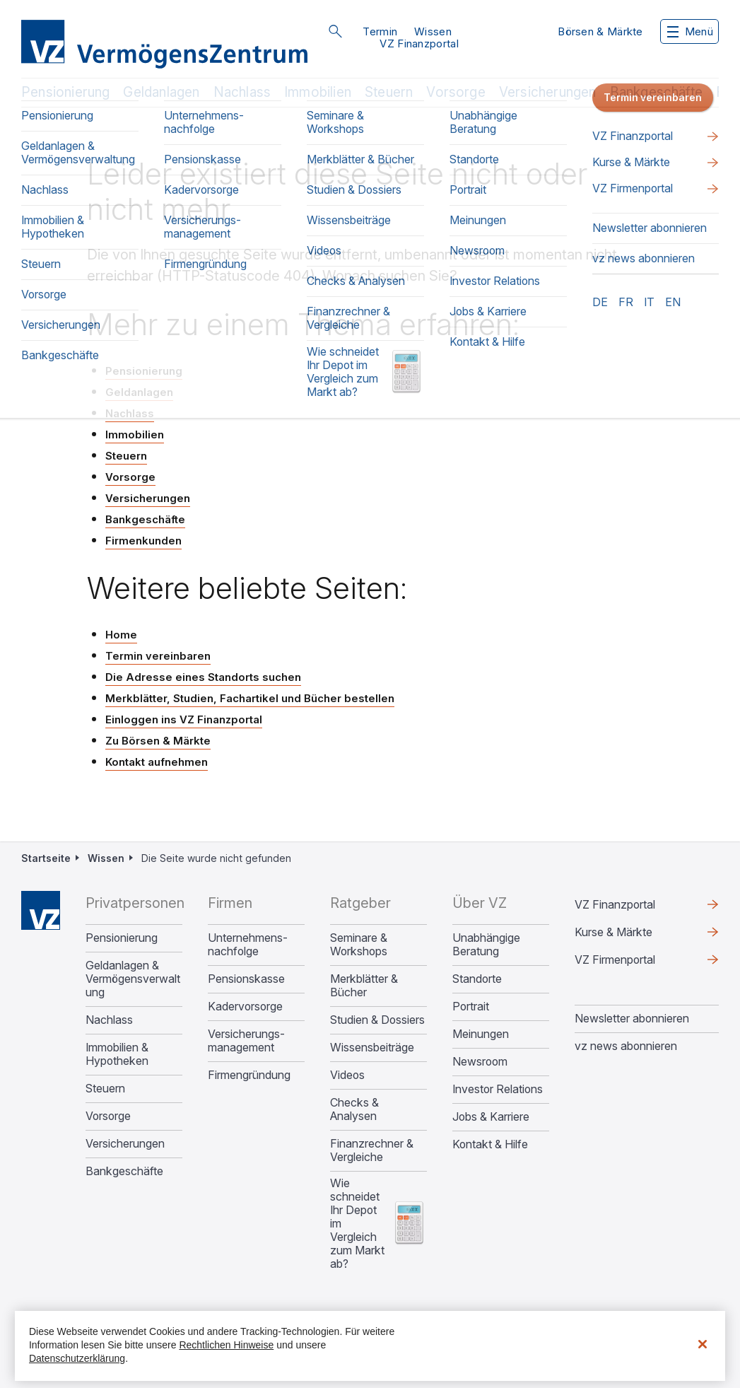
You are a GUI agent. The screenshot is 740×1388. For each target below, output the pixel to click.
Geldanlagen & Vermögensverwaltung (133, 979)
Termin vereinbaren (158, 656)
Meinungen (480, 1034)
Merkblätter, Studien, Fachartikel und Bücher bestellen (249, 698)
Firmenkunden (143, 540)
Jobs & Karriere (490, 1117)
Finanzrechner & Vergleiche (371, 1150)
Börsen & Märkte (600, 31)
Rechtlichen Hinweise (226, 1345)
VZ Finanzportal (419, 43)
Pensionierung (65, 92)
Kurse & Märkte (613, 932)
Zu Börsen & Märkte (158, 740)
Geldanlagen (161, 92)
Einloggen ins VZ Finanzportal (183, 719)
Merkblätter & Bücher (364, 985)
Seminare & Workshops (358, 944)
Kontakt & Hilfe (490, 1144)
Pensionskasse (246, 979)
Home (121, 634)
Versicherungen (548, 92)
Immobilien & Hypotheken (117, 1054)
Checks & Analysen (354, 1109)
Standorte (477, 979)
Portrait (470, 1006)
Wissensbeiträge (372, 1047)
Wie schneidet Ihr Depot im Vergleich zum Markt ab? (357, 1224)
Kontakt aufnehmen (156, 762)
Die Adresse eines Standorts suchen (203, 677)
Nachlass (242, 92)
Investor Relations (497, 1089)
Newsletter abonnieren (632, 1018)
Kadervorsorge (245, 1006)
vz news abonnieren (626, 1046)
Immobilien (317, 92)
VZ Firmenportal (615, 959)
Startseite (46, 858)
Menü (690, 31)
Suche (335, 31)
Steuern (389, 92)
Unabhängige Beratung (486, 944)
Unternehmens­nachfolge (248, 944)
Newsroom (479, 1061)
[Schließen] (702, 1344)
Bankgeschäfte (656, 92)
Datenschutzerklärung (77, 1358)
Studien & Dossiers (377, 1020)
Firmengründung (249, 1075)
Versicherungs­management (246, 1040)
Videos (347, 1075)
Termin (380, 31)
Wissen (433, 31)
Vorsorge (456, 92)
